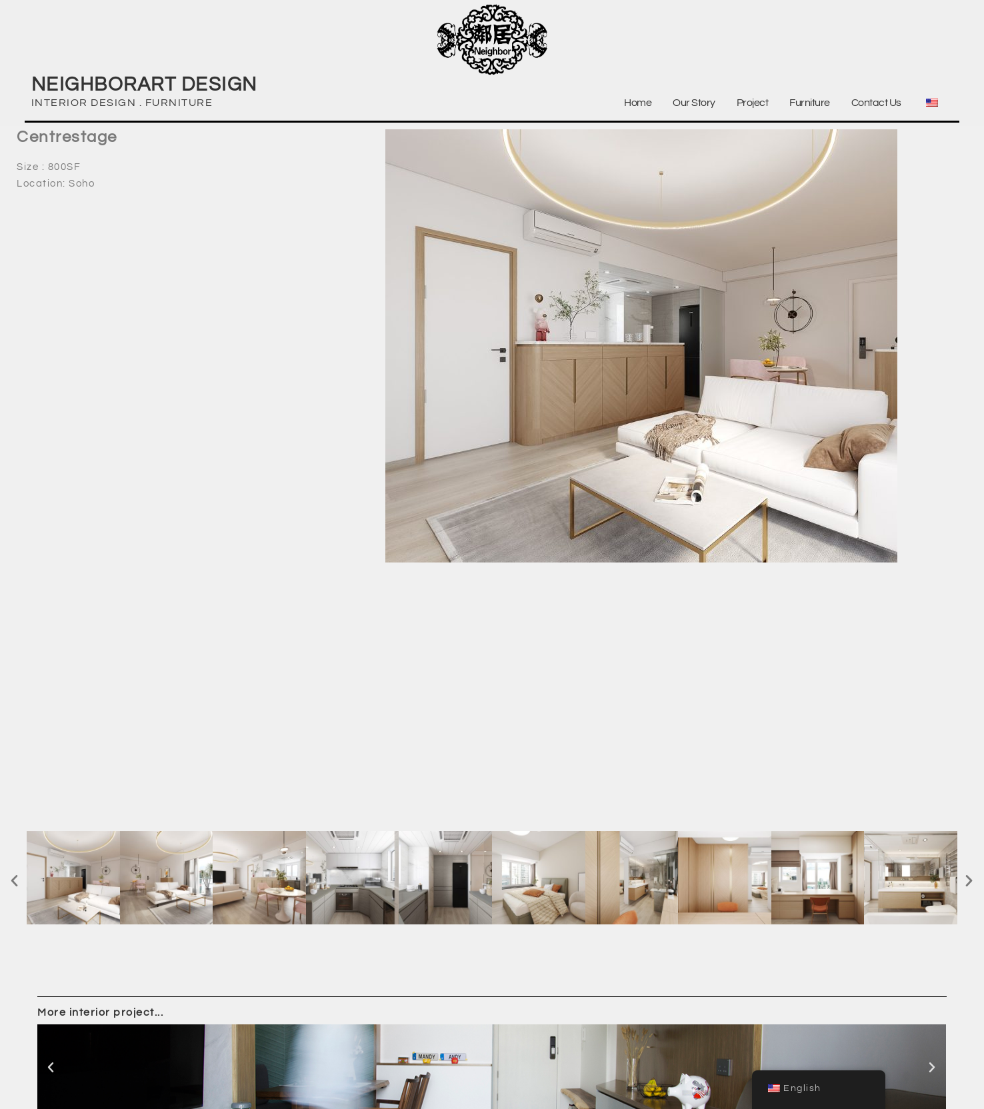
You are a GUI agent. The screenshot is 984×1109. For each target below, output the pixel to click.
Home (637, 102)
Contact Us (876, 102)
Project (753, 102)
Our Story (694, 102)
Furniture (809, 102)
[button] (15, 880)
